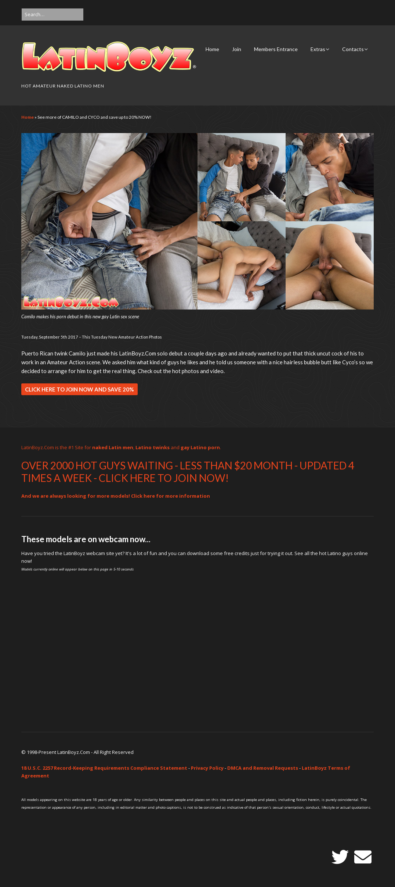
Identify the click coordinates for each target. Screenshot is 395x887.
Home (212, 49)
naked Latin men (112, 447)
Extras (318, 49)
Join (236, 49)
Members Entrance (276, 49)
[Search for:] (52, 14)
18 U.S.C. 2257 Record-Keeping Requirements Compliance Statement (104, 768)
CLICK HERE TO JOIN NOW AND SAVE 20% (79, 389)
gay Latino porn (200, 447)
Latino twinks (152, 447)
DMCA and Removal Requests (262, 768)
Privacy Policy (207, 768)
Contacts (353, 49)
